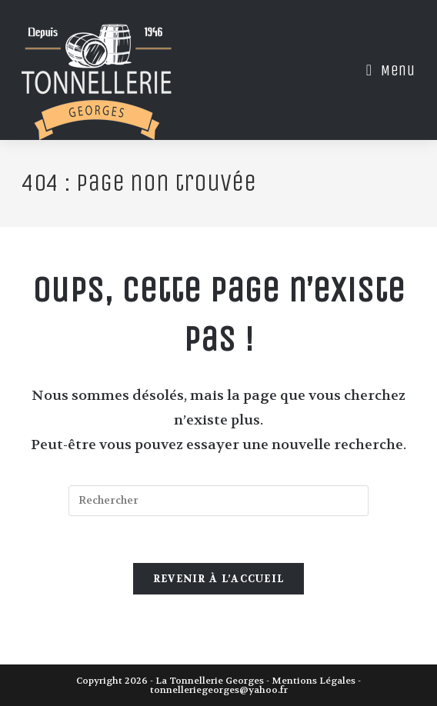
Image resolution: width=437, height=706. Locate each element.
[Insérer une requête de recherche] (218, 500)
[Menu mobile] (385, 70)
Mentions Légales (313, 680)
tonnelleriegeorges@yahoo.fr (219, 690)
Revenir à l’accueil (219, 578)
